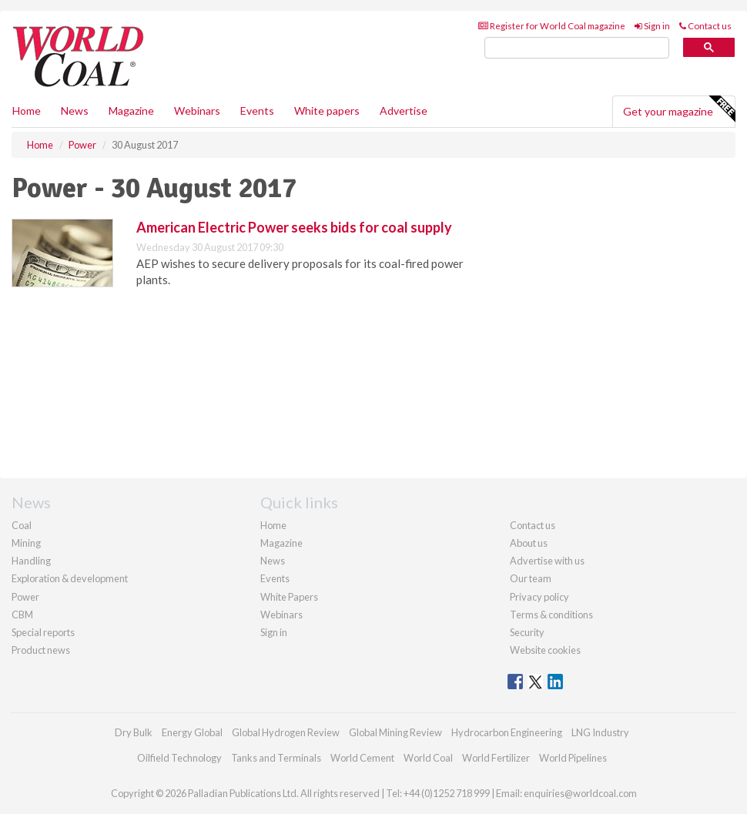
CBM (22, 614)
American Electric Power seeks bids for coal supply (294, 227)
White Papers (289, 597)
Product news (41, 650)
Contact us (705, 26)
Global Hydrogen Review (286, 732)
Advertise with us (547, 560)
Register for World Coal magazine (551, 26)
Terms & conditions (551, 614)
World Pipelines (573, 758)
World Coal (428, 758)
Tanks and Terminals (276, 758)
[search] (576, 48)
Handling (31, 560)
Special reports (43, 632)
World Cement (362, 758)
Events (257, 110)
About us (529, 543)
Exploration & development (70, 578)
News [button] (75, 110)
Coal (22, 525)
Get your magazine (679, 109)
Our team (530, 578)
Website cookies (545, 650)
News (272, 560)
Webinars (197, 110)
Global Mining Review (395, 732)
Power (25, 597)
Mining (26, 543)
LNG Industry (600, 732)
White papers (327, 110)
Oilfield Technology (179, 758)
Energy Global (192, 732)
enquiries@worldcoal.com (580, 793)
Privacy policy (539, 597)
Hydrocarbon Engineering (506, 732)
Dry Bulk (133, 732)
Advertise (403, 110)
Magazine (131, 110)
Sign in (652, 26)
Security (527, 632)
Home (26, 110)
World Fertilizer (496, 758)
